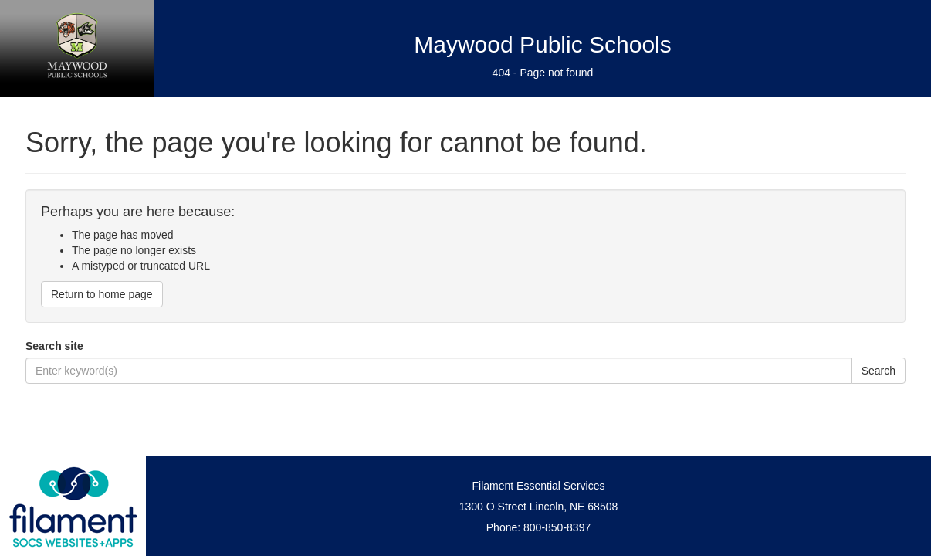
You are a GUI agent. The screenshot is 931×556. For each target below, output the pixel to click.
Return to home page (102, 294)
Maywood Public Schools (543, 44)
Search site (54, 346)
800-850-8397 (557, 527)
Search (878, 370)
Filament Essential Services (538, 486)
